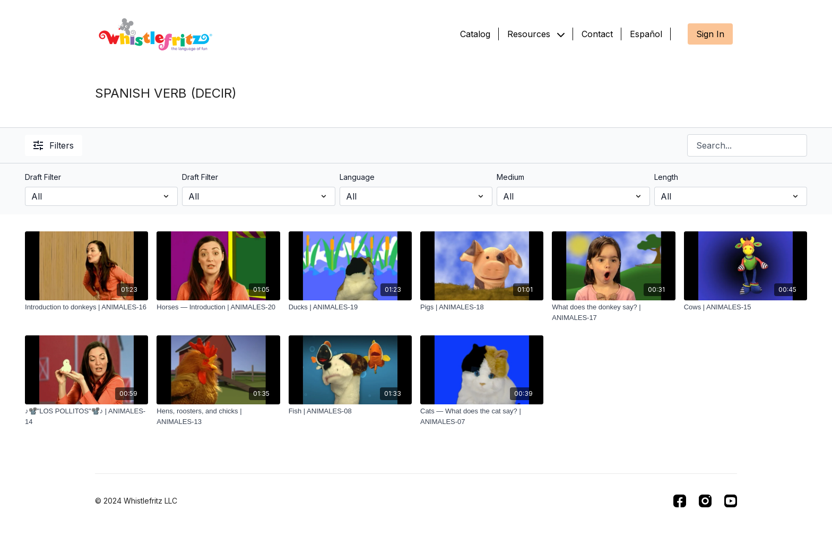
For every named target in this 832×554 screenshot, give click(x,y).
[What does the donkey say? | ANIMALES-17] (613, 312)
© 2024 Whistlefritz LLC (136, 501)
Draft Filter (43, 176)
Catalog (475, 34)
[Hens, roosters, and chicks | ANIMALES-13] (218, 416)
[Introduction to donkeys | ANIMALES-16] (86, 307)
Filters (53, 145)
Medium (510, 176)
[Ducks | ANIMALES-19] (350, 307)
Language (357, 176)
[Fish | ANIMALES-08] (350, 411)
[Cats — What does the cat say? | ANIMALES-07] (481, 416)
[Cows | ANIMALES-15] (745, 307)
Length (666, 176)
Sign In (710, 34)
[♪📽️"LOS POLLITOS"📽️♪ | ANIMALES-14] (86, 416)
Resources (536, 34)
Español (646, 34)
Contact (597, 34)
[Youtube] (730, 501)
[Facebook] (679, 501)
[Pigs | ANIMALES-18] (481, 307)
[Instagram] (705, 501)
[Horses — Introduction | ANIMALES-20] (218, 307)
